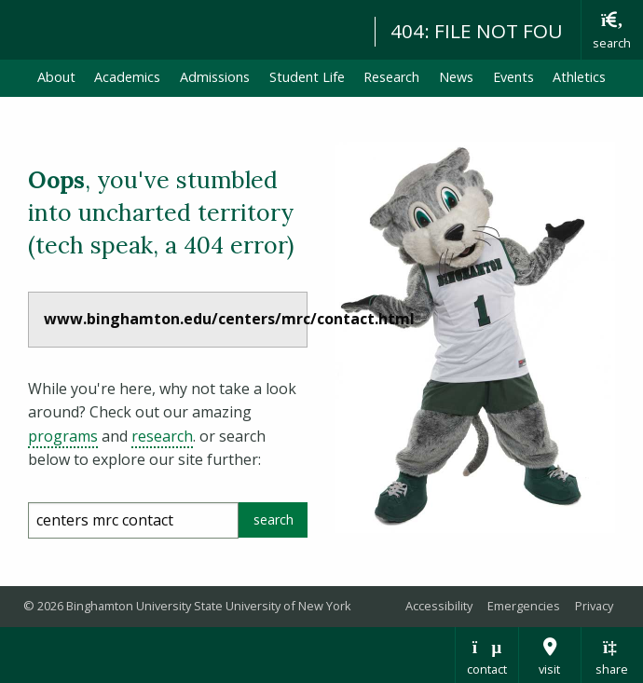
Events (513, 77)
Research (391, 77)
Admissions (215, 77)
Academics (127, 77)
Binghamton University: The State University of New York (179, 28)
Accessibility (438, 605)
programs (63, 436)
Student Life (307, 77)
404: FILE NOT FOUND (491, 31)
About (56, 77)
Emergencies (523, 605)
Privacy (594, 605)
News (456, 77)
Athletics (579, 77)
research (162, 436)
